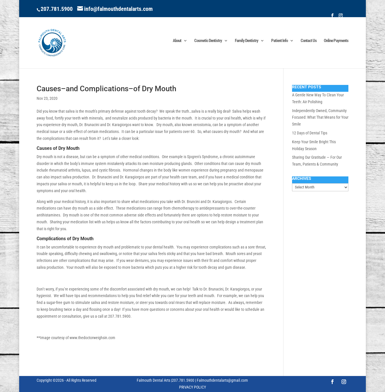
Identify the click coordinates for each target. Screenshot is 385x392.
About (177, 41)
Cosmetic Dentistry (208, 41)
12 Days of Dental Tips (309, 133)
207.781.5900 (57, 8)
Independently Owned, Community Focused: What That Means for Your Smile (320, 117)
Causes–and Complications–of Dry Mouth (106, 88)
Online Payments (336, 41)
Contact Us (309, 41)
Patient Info (279, 41)
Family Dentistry (246, 41)
